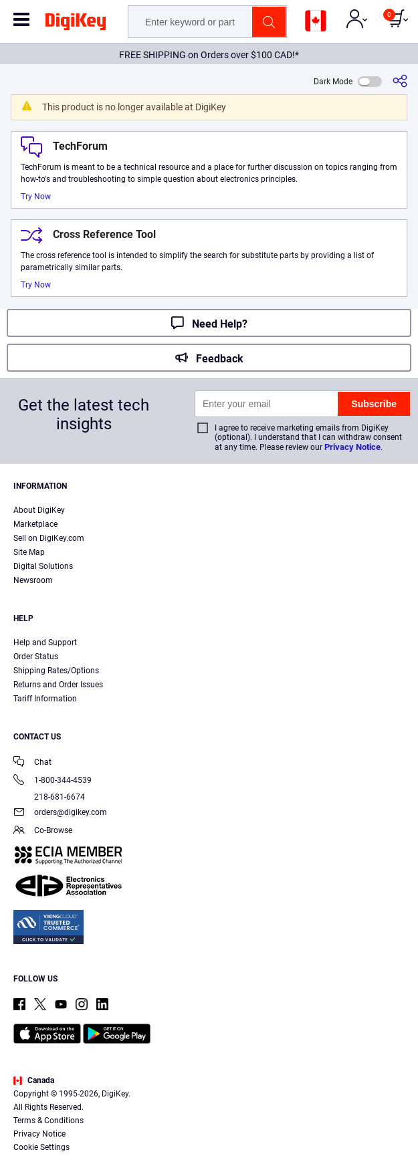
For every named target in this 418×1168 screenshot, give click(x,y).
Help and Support (45, 642)
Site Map (29, 552)
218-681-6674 (49, 797)
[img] (75, 24)
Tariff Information (45, 698)
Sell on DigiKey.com (48, 538)
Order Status (35, 656)
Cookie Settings (41, 1147)
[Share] (400, 81)
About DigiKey (39, 510)
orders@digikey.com (60, 813)
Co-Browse (42, 831)
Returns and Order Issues (58, 684)
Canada (33, 1080)
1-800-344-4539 (52, 781)
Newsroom (33, 580)
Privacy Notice (352, 447)
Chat (32, 763)
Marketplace (35, 524)
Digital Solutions (43, 566)
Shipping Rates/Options (56, 670)
